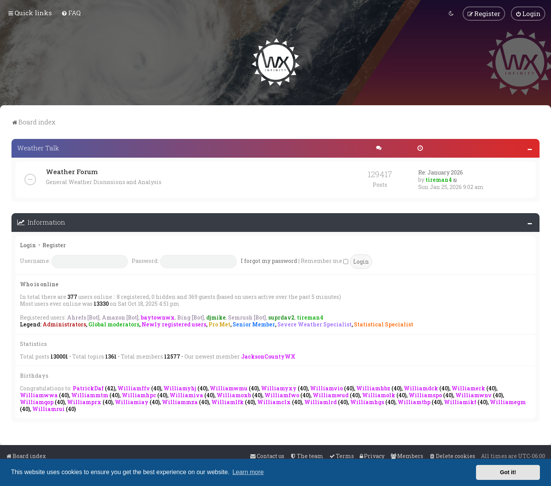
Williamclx (274, 401)
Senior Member (254, 323)
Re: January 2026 (440, 171)
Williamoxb (234, 394)
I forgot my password (269, 260)
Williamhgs (367, 401)
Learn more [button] (248, 472)
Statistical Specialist (383, 323)
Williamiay (131, 401)
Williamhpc (139, 394)
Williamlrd (320, 401)
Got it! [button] (508, 472)
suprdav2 (281, 316)
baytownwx (158, 316)
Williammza (180, 401)
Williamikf (460, 401)
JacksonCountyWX (268, 355)
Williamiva (186, 394)
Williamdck (421, 387)
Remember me (324, 260)
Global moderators (113, 323)
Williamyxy (279, 387)
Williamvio (326, 387)
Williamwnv (473, 394)
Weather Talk (38, 147)
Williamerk (468, 387)
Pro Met (219, 323)
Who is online (39, 283)
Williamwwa (39, 394)
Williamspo (425, 394)
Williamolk (378, 394)
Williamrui (48, 408)
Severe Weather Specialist (314, 323)
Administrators (64, 323)
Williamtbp (414, 401)
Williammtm (89, 394)
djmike (216, 316)
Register (54, 244)
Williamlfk (227, 401)
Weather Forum (72, 170)
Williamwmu (229, 387)
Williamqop (37, 401)
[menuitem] (71, 12)
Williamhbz (373, 387)
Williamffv (133, 387)
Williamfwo (281, 394)
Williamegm (508, 401)
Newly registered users (174, 323)
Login (28, 244)
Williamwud (331, 394)
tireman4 (438, 179)
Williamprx (84, 401)
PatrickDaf (88, 387)
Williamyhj (179, 387)
